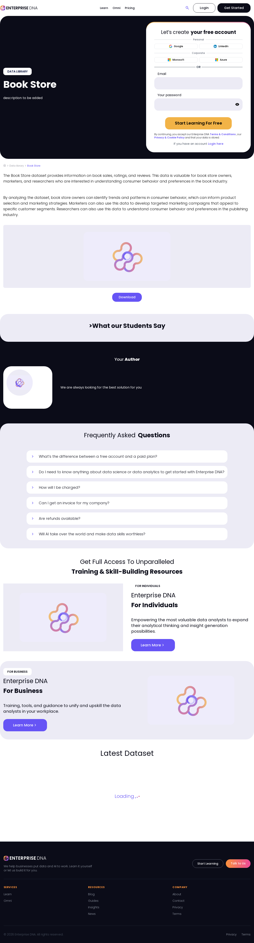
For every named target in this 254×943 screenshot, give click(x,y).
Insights (93, 907)
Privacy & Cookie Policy (169, 137)
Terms (176, 914)
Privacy (177, 907)
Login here (215, 144)
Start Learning (207, 864)
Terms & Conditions (223, 134)
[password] (198, 104)
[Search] (187, 8)
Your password (169, 95)
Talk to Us (238, 863)
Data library (16, 165)
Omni (116, 8)
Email (162, 73)
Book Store (33, 165)
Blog (91, 894)
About (176, 894)
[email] (198, 83)
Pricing (130, 8)
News (92, 914)
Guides (93, 901)
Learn (104, 8)
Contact (178, 901)
